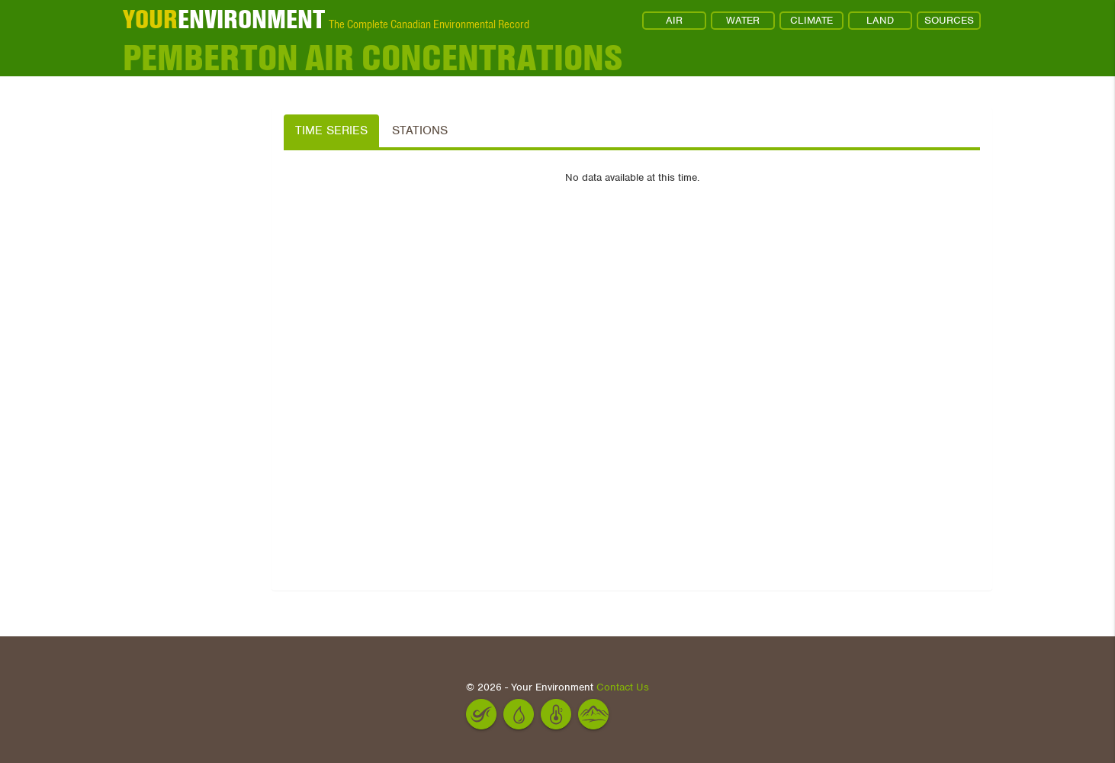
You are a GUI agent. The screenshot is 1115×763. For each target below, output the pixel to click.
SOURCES (949, 20)
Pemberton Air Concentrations (372, 57)
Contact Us (622, 687)
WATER (743, 20)
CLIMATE (811, 20)
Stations (420, 130)
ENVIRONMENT (224, 19)
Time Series (331, 130)
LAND (880, 20)
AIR (674, 20)
